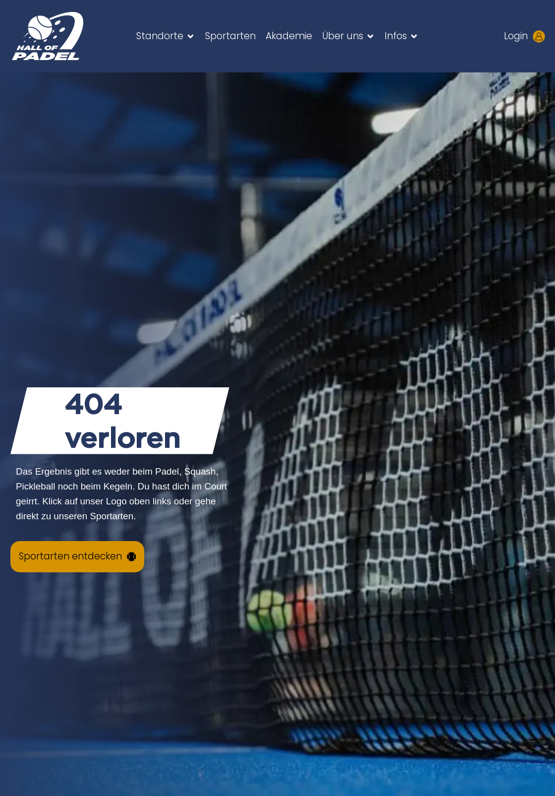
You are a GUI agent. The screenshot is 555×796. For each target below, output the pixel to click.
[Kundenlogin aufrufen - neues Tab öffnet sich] (539, 36)
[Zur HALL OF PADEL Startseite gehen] (59, 36)
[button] (165, 36)
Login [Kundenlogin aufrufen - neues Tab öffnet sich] (516, 36)
